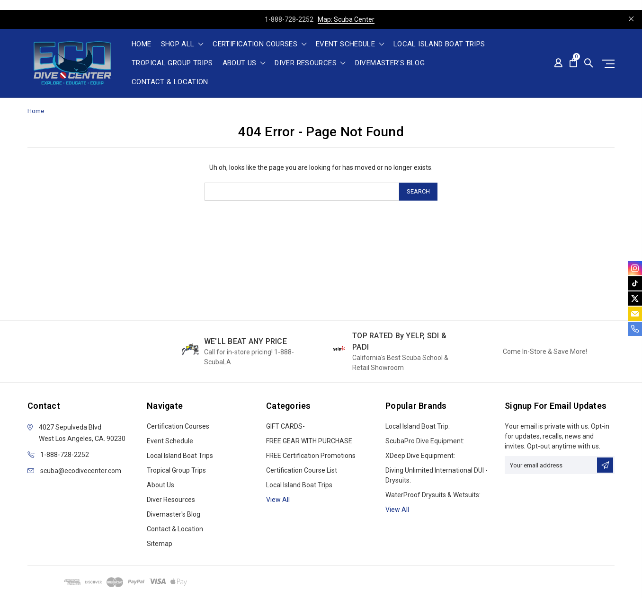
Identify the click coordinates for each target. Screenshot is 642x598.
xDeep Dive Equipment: (420, 455)
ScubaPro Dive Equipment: (424, 441)
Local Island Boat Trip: (417, 426)
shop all (182, 44)
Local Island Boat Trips (439, 44)
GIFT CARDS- (285, 426)
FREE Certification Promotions (311, 455)
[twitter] (635, 298)
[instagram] (635, 268)
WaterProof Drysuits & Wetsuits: (433, 495)
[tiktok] (635, 283)
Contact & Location (170, 82)
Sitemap (159, 543)
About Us (244, 63)
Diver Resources (310, 63)
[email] (635, 314)
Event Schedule (350, 44)
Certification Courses (259, 44)
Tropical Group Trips (172, 63)
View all (278, 499)
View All (397, 509)
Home (142, 44)
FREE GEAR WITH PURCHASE (309, 441)
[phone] (635, 329)
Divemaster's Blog (390, 63)
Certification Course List (301, 470)
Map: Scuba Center (346, 19)
